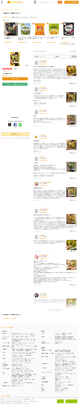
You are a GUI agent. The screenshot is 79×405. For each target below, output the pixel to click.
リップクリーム (58, 361)
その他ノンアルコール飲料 (17, 359)
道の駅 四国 (63, 327)
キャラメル (14, 348)
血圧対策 (8, 388)
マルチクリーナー (69, 354)
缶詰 (17, 332)
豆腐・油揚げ (33, 328)
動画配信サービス (45, 331)
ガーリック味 (38, 390)
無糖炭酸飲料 (14, 364)
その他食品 (5, 371)
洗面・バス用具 (44, 345)
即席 (4, 340)
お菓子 (4, 347)
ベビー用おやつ (65, 356)
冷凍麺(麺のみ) (28, 339)
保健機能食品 (5, 353)
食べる (5, 319)
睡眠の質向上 (32, 388)
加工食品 (4, 327)
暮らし (42, 373)
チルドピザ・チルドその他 (17, 345)
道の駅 (42, 325)
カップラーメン (15, 340)
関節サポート (64, 388)
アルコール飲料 (6, 357)
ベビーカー (62, 357)
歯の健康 (19, 388)
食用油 (35, 334)
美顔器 (56, 367)
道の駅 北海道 (58, 325)
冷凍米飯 (35, 337)
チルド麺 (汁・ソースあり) (17, 344)
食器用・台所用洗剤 (59, 340)
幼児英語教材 (65, 376)
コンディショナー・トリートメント (68, 346)
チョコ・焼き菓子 (15, 347)
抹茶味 (25, 390)
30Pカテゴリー (12, 387)
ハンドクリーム (66, 361)
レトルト (13, 332)
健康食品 (20, 353)
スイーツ (4, 351)
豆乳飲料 (20, 369)
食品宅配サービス (6, 374)
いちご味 (7, 390)
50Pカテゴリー (20, 387)
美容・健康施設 (44, 370)
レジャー (43, 322)
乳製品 (4, 322)
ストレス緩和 (25, 388)
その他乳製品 (32, 323)
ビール (13, 357)
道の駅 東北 (64, 325)
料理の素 (13, 331)
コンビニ (4, 355)
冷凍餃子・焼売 (15, 337)
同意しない (60, 401)
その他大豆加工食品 (16, 329)
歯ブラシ (62, 347)
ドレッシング (21, 334)
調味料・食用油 (6, 334)
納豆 (28, 328)
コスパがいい (25, 17)
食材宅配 (13, 374)
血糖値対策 (13, 388)
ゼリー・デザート (15, 351)
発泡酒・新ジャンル (20, 357)
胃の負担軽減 (53, 388)
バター (26, 323)
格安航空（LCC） (63, 378)
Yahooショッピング (21, 84)
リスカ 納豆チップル (17, 9)
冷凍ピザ (13, 339)
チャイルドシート (69, 357)
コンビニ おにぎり (15, 355)
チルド (4, 344)
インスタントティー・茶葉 (17, 368)
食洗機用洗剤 (67, 340)
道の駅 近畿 (69, 326)
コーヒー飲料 (26, 365)
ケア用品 (43, 365)
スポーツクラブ (58, 370)
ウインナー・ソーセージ (17, 327)
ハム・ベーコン (26, 327)
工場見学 (64, 323)
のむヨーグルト (15, 323)
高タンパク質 (55, 387)
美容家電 (43, 367)
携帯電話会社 (70, 373)
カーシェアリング (59, 380)
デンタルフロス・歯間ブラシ (61, 349)
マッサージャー (68, 367)
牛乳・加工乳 (14, 322)
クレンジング (65, 362)
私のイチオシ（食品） (16, 371)
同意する (71, 401)
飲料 (4, 361)
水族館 (63, 322)
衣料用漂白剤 (64, 338)
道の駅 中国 (57, 327)
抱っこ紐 (57, 357)
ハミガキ (57, 347)
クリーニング (64, 373)
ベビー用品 (43, 356)
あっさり (18, 17)
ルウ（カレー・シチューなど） (28, 331)
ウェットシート (73, 353)
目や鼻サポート (72, 388)
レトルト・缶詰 (6, 331)
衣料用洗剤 (57, 338)
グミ (18, 348)
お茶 (22, 362)
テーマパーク (58, 322)
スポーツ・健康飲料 (16, 362)
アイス (21, 351)
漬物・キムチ (23, 328)
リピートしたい (33, 17)
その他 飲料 (20, 365)
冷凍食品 (4, 337)
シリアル (32, 325)
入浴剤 (73, 345)
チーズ (25, 322)
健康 (25, 387)
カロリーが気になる (36, 387)
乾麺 (30, 342)
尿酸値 (3, 390)
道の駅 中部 (63, 326)
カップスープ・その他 (16, 342)
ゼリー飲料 (14, 365)
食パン (13, 325)
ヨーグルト (30, 322)
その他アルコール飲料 (28, 359)
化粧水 (70, 362)
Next (75, 32)
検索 (60, 2)
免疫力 (74, 387)
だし (17, 334)
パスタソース (22, 332)
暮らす (44, 336)
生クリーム (20, 322)
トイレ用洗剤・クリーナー (60, 343)
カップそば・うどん (23, 340)
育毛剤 (67, 365)
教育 (42, 376)
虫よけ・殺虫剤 (72, 352)
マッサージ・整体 (66, 370)
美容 (66, 387)
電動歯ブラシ (58, 368)
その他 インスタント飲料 (29, 368)
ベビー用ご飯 (58, 356)
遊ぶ (43, 319)
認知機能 (47, 388)
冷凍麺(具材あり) (20, 339)
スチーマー (61, 367)
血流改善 (59, 388)
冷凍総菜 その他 (28, 337)
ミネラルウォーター (16, 361)
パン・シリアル (6, 325)
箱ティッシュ (58, 352)
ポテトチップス (15, 349)
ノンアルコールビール (26, 358)
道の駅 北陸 (70, 325)
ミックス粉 (19, 331)
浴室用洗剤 (71, 350)
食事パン (18, 325)
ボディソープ (62, 345)
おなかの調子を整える (46, 387)
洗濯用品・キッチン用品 (46, 338)
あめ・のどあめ (23, 347)
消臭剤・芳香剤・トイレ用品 (47, 342)
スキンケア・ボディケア (46, 361)
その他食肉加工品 (15, 328)
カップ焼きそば (32, 340)
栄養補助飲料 (14, 369)
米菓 (30, 349)
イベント (43, 329)
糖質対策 (29, 387)
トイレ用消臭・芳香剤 (69, 342)
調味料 (13, 334)
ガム (29, 348)
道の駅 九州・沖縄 (71, 327)
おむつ (56, 359)
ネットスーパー (20, 374)
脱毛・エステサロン (59, 371)
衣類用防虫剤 (58, 353)
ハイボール (27, 357)
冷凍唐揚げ (21, 337)
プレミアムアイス (27, 351)
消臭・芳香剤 (64, 352)
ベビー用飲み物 (73, 356)
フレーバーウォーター (26, 361)
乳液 (74, 362)
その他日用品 (44, 352)
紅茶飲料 (35, 362)
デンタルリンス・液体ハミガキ (61, 350)
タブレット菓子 (24, 348)
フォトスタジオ (58, 329)
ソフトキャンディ (31, 347)
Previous (4, 32)
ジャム (31, 334)
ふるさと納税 (58, 374)
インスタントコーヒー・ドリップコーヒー (20, 366)
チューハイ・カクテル (16, 358)
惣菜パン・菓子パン (25, 325)
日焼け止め (57, 363)
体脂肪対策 (61, 387)
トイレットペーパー (59, 342)
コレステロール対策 (40, 388)
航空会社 (43, 378)
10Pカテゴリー (5, 387)
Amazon (8, 84)
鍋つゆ (13, 335)
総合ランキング (7, 17)
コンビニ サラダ (24, 355)
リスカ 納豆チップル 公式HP (9, 163)
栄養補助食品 (14, 353)
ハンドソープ (68, 345)
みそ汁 (23, 342)
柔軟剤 (69, 338)
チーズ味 (21, 390)
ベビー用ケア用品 (68, 359)
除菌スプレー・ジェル (59, 354)
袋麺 (27, 342)
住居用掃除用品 (65, 353)
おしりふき (61, 359)
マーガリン (21, 323)
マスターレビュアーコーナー (18, 372)
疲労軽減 (3, 388)
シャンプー (57, 346)
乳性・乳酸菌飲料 (28, 362)
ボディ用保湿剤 (58, 362)
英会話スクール (58, 376)
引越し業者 (57, 373)
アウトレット (58, 323)
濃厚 (13, 17)
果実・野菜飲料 (28, 364)
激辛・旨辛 (16, 390)
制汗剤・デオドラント (59, 365)
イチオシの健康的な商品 (27, 371)
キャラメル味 (31, 390)
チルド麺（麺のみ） (28, 344)
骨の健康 (70, 387)
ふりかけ (27, 334)
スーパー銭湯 (68, 322)
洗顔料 (56, 345)
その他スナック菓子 (8, 9)
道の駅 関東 (57, 326)
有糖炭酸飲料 (21, 364)
